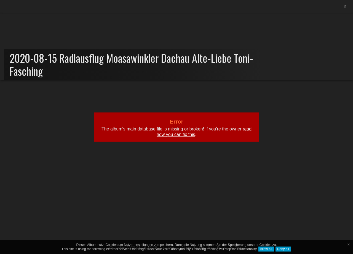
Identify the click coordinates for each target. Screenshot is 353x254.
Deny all (283, 249)
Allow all (266, 249)
